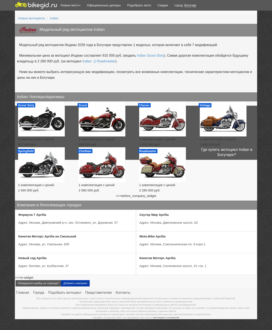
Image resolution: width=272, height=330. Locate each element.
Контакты (123, 292)
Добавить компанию (75, 283)
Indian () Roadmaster (98, 61)
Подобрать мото (139, 5)
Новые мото (71, 5)
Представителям (98, 292)
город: (185, 5)
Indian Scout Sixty (150, 55)
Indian (54, 18)
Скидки (162, 5)
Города (38, 292)
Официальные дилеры (104, 5)
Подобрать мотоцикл (64, 292)
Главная (22, 292)
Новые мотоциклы (31, 18)
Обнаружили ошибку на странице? (38, 283)
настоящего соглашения (166, 317)
